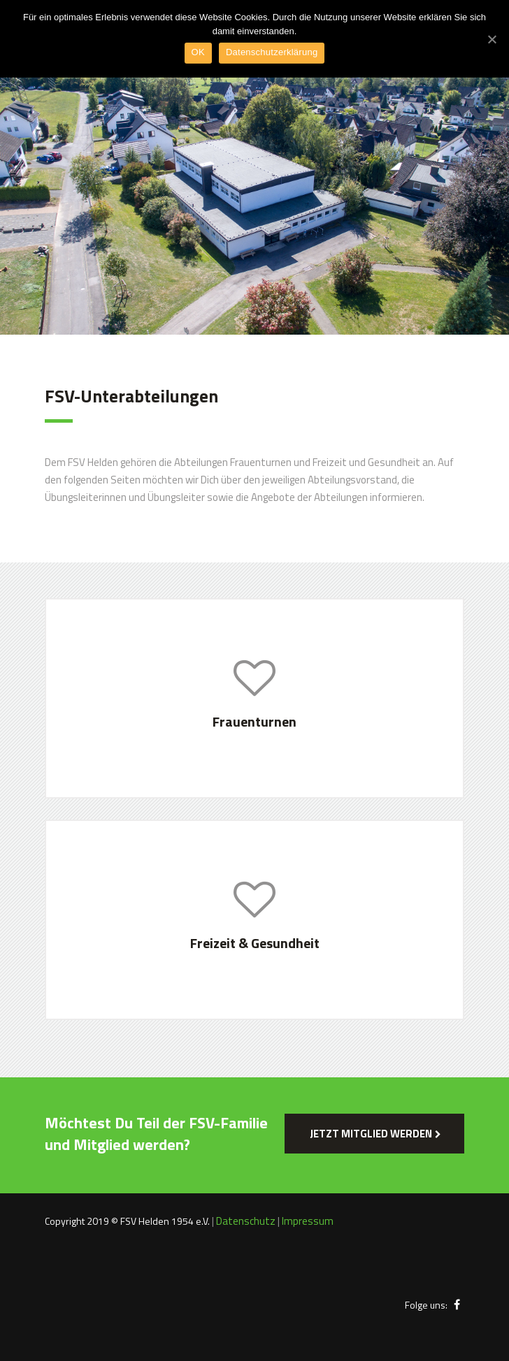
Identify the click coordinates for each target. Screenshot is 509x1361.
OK (198, 52)
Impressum (308, 1221)
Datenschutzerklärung (271, 52)
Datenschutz (245, 1221)
